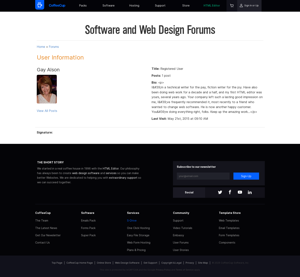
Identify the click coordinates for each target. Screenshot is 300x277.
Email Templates (229, 228)
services (111, 173)
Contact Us (42, 242)
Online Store (104, 262)
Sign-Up (246, 176)
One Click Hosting (138, 228)
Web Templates (229, 220)
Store (186, 5)
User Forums (181, 242)
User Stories (181, 250)
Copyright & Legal (171, 262)
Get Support (150, 262)
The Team (41, 220)
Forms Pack (88, 228)
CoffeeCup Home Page (79, 262)
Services (133, 212)
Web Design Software (127, 262)
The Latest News (46, 228)
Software (109, 5)
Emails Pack (88, 220)
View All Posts (47, 111)
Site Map (203, 262)
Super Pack (88, 235)
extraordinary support (123, 177)
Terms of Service (185, 269)
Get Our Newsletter (48, 235)
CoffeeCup (43, 212)
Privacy (190, 262)
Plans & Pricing (136, 250)
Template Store (230, 212)
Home (41, 47)
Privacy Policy (163, 269)
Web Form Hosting (138, 242)
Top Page (57, 262)
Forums (54, 47)
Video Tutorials (182, 228)
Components (227, 242)
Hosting (134, 5)
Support (160, 5)
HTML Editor (212, 5)
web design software (85, 173)
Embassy (178, 235)
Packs (83, 5)
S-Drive (132, 220)
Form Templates (229, 235)
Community (181, 212)
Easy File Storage (138, 235)
